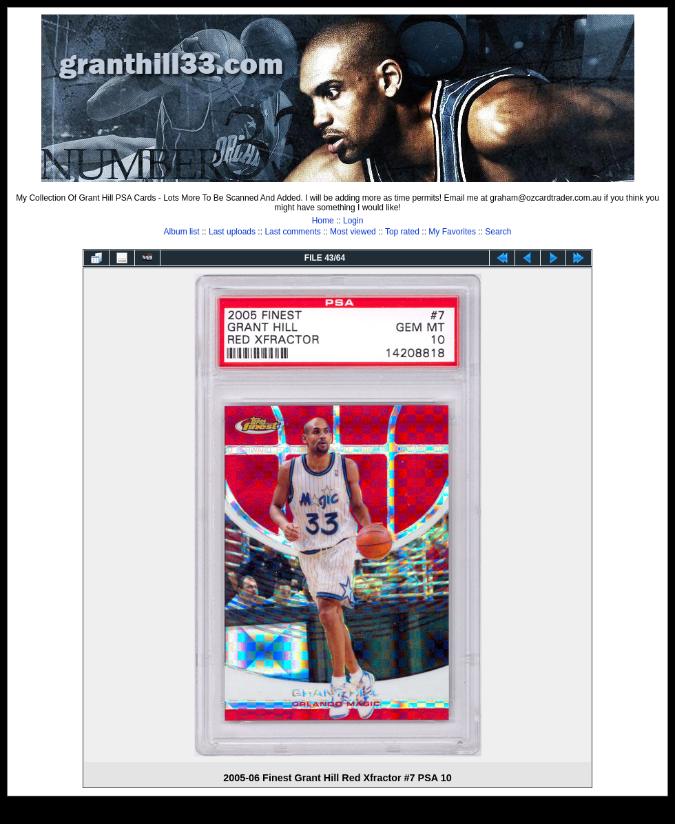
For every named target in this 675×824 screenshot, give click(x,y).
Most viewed (353, 232)
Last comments (292, 232)
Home (323, 220)
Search (498, 232)
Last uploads (232, 232)
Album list (182, 232)
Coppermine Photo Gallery (354, 813)
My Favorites (452, 232)
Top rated (402, 232)
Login (353, 220)
